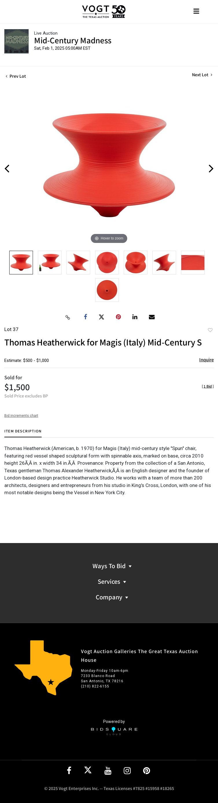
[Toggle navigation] (196, 12)
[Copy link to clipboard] (67, 317)
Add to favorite (210, 329)
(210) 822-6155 (95, 686)
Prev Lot (16, 76)
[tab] (23, 433)
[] (208, 386)
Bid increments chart (21, 416)
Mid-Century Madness (72, 40)
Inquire (206, 359)
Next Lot (202, 74)
